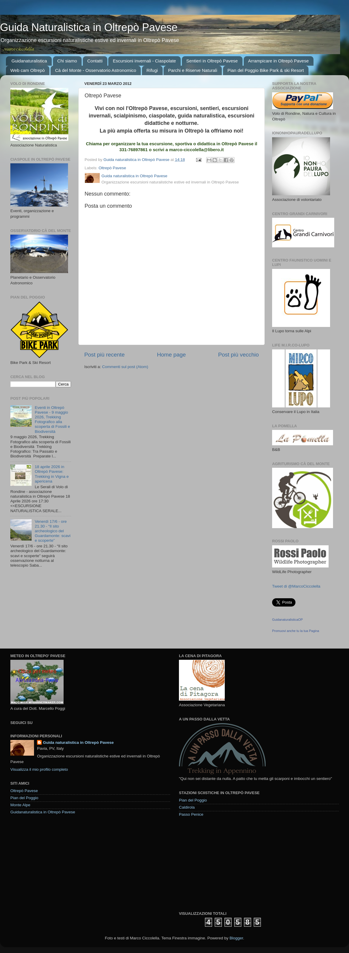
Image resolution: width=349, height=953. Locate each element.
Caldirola (187, 807)
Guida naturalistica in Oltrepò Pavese (78, 742)
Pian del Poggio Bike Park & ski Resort (265, 70)
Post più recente (104, 354)
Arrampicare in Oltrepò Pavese (278, 60)
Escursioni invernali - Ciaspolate (144, 60)
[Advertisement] (219, 864)
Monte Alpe (20, 805)
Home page (171, 354)
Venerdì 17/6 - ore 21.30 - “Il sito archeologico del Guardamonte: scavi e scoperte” (52, 531)
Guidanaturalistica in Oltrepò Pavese (42, 812)
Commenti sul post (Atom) (125, 367)
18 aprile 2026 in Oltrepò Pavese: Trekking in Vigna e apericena (52, 474)
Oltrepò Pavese (112, 168)
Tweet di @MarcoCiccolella (296, 586)
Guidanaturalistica (29, 60)
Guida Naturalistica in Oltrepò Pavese (88, 27)
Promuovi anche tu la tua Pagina (295, 631)
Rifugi (152, 70)
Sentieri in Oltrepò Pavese (212, 60)
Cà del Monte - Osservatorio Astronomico (95, 70)
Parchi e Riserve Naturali (192, 70)
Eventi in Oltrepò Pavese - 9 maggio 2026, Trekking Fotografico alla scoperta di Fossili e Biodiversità (52, 419)
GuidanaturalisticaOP (287, 619)
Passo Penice (191, 814)
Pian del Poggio (24, 798)
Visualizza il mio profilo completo (39, 769)
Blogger (236, 938)
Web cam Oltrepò (27, 70)
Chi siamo (67, 60)
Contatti (95, 60)
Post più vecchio (238, 354)
